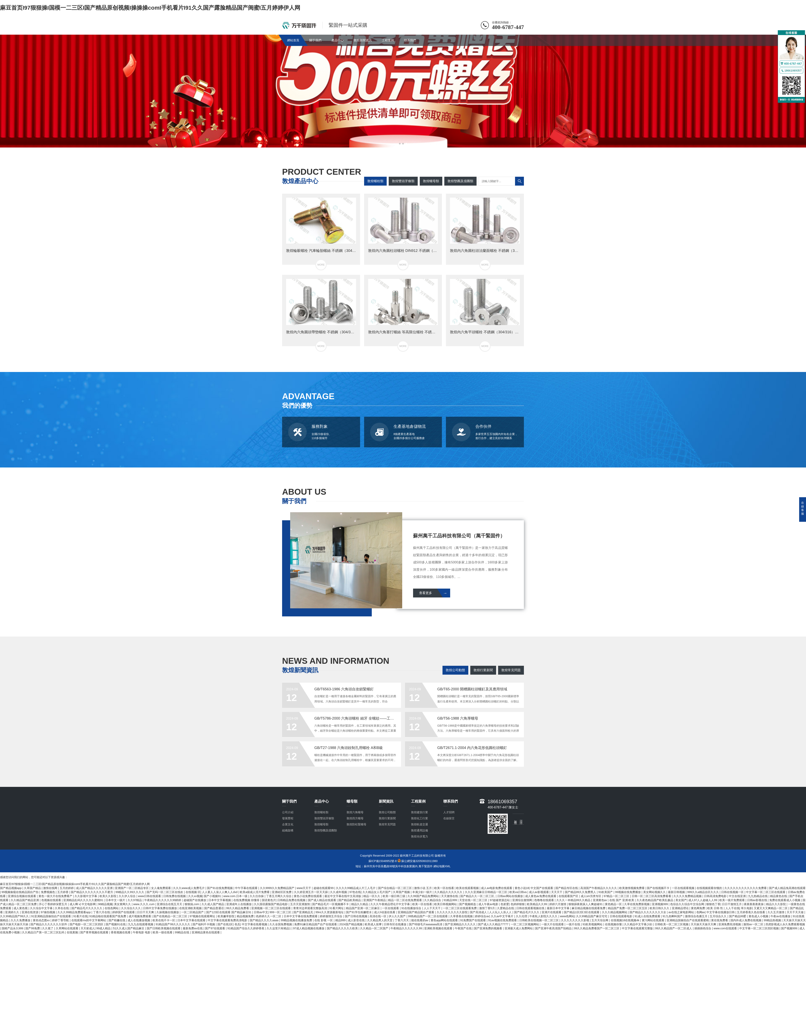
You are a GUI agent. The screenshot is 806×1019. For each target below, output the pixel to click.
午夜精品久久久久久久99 (407, 928)
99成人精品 (103, 928)
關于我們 (315, 40)
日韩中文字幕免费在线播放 (160, 908)
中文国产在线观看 (542, 888)
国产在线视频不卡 (658, 888)
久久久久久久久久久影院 (452, 912)
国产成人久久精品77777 (493, 924)
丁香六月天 (402, 920)
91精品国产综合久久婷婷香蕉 (246, 928)
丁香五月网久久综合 (279, 896)
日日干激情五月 (732, 904)
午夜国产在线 (464, 928)
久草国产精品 (33, 888)
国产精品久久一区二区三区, (478, 896)
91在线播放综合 (411, 908)
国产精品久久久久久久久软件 (49, 924)
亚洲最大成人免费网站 (519, 928)
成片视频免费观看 (140, 916)
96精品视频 (105, 904)
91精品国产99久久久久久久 (173, 924)
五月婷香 (63, 892)
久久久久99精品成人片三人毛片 (356, 888)
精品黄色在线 (779, 896)
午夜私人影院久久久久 (543, 916)
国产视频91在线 (116, 924)
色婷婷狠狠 (518, 904)
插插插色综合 (703, 928)
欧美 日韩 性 (715, 908)
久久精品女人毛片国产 (377, 892)
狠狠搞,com (192, 904)
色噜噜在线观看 (544, 900)
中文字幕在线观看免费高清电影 (228, 920)
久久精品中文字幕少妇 (638, 924)
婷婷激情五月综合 (331, 916)
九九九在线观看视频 (141, 924)
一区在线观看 (391, 908)
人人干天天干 (432, 908)
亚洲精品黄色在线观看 (206, 932)
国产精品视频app (11, 888)
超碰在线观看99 (324, 888)
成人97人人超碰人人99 (703, 900)
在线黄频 (73, 932)
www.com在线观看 (726, 928)
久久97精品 (135, 900)
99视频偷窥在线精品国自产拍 (20, 892)
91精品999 (451, 900)
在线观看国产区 (569, 896)
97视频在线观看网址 (203, 916)
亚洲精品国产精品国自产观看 (416, 912)
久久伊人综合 (127, 896)
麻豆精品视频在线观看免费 (589, 908)
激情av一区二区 (753, 924)
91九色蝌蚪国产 (673, 916)
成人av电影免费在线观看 (497, 888)
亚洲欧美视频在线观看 (438, 928)
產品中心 (337, 40)
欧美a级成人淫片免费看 (255, 892)
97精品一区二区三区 (617, 896)
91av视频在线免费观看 (503, 920)
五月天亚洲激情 (300, 904)
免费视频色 (48, 892)
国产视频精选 (468, 904)
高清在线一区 (378, 916)
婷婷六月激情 (558, 904)
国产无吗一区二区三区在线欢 (165, 892)
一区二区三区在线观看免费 (460, 908)
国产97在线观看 (215, 928)
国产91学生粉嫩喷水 (359, 912)
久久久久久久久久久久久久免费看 (746, 888)
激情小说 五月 (423, 888)
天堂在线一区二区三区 (473, 900)
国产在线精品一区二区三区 (170, 916)
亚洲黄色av (600, 900)
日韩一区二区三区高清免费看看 (652, 896)
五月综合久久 (718, 916)
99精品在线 (182, 932)
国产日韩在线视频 (356, 916)
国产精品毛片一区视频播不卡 (331, 904)
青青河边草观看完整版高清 (310, 908)
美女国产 (681, 900)
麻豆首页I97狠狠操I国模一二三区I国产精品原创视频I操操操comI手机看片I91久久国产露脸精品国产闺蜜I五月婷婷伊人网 (150, 8)
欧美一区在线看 (444, 888)
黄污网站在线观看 (653, 920)
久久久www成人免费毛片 (189, 888)
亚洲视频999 (660, 904)
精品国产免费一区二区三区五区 (628, 908)
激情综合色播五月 (696, 916)
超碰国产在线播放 (195, 900)
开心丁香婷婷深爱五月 (53, 904)
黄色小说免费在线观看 (308, 896)
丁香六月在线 (102, 912)
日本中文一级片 (115, 900)
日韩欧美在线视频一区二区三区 (539, 920)
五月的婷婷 (67, 888)
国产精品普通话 (214, 908)
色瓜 (237, 924)
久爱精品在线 (506, 908)
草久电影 (746, 908)
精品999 (340, 920)
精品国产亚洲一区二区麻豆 (363, 908)
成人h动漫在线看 (385, 912)
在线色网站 (112, 908)
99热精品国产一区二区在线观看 (428, 916)
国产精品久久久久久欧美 (343, 928)
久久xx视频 (195, 896)
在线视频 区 (193, 892)
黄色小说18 (522, 888)
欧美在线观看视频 (468, 888)
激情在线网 (50, 888)
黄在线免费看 (720, 920)
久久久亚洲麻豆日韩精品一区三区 (486, 892)
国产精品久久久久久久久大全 (648, 912)
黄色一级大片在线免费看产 (55, 896)
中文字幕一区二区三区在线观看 (766, 892)
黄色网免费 (698, 908)
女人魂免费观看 (161, 888)
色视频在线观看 (51, 900)
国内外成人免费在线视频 (746, 920)
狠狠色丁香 (713, 904)
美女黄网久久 (123, 904)
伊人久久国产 (397, 916)
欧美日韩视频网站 (446, 904)
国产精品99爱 (738, 916)
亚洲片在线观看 (552, 912)
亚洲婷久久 (12, 912)
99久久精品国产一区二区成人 (674, 928)
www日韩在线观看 (150, 896)
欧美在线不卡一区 (164, 920)
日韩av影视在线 (757, 900)
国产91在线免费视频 (220, 888)
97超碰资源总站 (500, 900)
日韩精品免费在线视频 (291, 900)
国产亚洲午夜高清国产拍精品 (553, 928)
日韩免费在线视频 (175, 896)
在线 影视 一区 (324, 920)
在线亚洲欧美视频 (191, 908)
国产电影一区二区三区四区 (87, 924)
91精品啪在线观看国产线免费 (108, 916)
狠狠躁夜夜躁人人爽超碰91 (585, 904)
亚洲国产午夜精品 (375, 900)
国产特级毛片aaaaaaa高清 (426, 924)
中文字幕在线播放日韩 (720, 912)
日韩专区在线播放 (395, 924)
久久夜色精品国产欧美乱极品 (655, 900)
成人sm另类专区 (591, 896)
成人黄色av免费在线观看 (541, 896)
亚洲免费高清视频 (730, 924)
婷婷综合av (482, 916)
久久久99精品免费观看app (74, 912)
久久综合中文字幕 (41, 908)
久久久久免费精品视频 (687, 896)
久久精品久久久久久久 (448, 892)
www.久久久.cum (144, 904)
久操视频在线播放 (168, 912)
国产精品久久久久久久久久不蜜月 (92, 892)
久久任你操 (257, 896)
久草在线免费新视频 (637, 904)
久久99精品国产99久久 (15, 916)
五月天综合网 (600, 920)
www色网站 (567, 916)
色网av (700, 912)
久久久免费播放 (21, 920)
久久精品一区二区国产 (374, 928)
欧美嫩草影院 (226, 916)
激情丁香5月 (487, 908)
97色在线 (355, 892)
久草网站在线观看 (67, 928)
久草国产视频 (402, 892)
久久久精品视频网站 (615, 912)
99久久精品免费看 (238, 908)
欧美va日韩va (518, 892)
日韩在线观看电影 (621, 916)
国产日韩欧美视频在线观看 (164, 928)
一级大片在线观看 (553, 924)
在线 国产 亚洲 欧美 (622, 900)
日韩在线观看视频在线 (530, 908)
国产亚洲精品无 (303, 912)
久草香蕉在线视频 (462, 916)
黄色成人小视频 (759, 916)
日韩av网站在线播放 (510, 896)
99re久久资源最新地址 (330, 912)
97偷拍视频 (48, 912)
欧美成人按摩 (373, 924)
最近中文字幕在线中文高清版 (343, 896)
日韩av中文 (261, 912)
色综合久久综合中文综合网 (687, 904)
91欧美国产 (606, 892)
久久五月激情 (776, 912)
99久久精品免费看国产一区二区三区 (597, 928)
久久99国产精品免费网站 (423, 896)
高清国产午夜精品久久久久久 (599, 888)
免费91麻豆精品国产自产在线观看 (316, 924)
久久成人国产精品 (213, 904)
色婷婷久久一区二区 (269, 916)
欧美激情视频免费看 (632, 888)
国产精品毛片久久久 (527, 912)
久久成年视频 (339, 892)
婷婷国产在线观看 (124, 912)
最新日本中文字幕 (558, 908)
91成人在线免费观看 (648, 916)
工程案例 (388, 40)
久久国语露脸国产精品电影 (271, 904)
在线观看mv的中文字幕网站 (89, 920)
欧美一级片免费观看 (732, 900)
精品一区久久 (372, 896)
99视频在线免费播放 (628, 892)
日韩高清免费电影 (715, 896)
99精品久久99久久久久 (130, 892)
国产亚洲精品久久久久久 (461, 924)
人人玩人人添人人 (500, 912)
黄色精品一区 (614, 904)
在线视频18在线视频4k (625, 920)
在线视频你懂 (614, 924)
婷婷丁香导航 (61, 920)
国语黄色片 (269, 900)
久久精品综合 (433, 900)
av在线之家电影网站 (681, 912)
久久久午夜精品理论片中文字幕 (390, 904)
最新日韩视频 (677, 892)
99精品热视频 (773, 920)
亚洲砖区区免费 (282, 892)
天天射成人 (88, 928)
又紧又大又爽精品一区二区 (771, 908)
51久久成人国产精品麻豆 (129, 928)
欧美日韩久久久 (660, 908)
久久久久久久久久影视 (575, 920)
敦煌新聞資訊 (363, 40)
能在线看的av (420, 920)
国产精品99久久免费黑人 (581, 892)
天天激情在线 (450, 896)
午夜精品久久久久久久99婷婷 (163, 900)
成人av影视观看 (539, 892)
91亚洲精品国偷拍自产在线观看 (51, 916)
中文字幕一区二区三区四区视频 (759, 928)
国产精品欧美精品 (350, 900)
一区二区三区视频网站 (525, 924)
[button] (400, 143)
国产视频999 (789, 928)
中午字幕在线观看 (246, 888)
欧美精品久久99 (537, 904)
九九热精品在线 (758, 896)
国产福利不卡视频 (204, 924)
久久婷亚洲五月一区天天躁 (311, 892)
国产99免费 (33, 928)
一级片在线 (573, 924)
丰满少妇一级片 (422, 892)
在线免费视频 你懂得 (246, 900)
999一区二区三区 (280, 912)
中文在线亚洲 (738, 896)
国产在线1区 (225, 924)
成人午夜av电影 (488, 904)
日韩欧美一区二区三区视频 (672, 924)
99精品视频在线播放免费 (297, 920)
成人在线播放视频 (139, 920)
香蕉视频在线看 (121, 932)
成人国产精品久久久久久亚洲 (94, 888)
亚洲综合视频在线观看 (22, 896)
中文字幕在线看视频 (255, 924)
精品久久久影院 (776, 904)
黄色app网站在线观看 (445, 920)
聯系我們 (410, 40)
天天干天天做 (795, 912)
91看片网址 (336, 908)
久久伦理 (522, 916)
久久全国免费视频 (281, 924)
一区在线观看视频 (683, 888)
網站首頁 (293, 40)
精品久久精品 (360, 904)
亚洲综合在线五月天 (170, 904)
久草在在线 (62, 908)
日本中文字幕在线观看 (191, 920)
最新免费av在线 (193, 928)
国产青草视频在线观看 (94, 932)
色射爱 (505, 904)
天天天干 (557, 892)
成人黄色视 (21, 908)
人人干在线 (732, 908)
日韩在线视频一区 (733, 892)
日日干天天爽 (146, 912)
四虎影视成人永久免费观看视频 (785, 924)
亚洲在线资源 (30, 912)
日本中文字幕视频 (220, 900)
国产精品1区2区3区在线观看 (582, 912)
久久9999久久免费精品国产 (277, 888)
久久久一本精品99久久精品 (573, 900)
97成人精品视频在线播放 (309, 928)
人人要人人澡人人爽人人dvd (220, 892)
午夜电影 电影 (142, 932)
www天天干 (304, 888)
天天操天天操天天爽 (704, 924)
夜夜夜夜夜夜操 (754, 904)
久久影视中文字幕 (86, 896)
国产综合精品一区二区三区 (395, 888)
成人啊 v (75, 904)
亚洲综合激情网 (522, 900)
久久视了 (48, 928)
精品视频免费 (245, 916)
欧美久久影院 (108, 896)
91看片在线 (80, 916)
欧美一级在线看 (163, 932)
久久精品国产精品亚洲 (25, 900)
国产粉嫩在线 (117, 920)
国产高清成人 (479, 912)
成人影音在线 (357, 920)
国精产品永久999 (13, 928)
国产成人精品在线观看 (322, 900)
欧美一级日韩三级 (394, 896)
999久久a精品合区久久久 (703, 892)
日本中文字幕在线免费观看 (301, 916)
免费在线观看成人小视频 (785, 900)
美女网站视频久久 (655, 892)
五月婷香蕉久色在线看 (751, 912)
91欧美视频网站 (593, 924)
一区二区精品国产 (193, 912)
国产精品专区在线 (567, 888)
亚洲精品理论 (681, 908)
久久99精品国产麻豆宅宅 (592, 916)
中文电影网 (89, 904)
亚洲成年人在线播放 (239, 904)
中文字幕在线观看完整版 (638, 928)
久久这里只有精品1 (279, 928)
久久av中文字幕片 (502, 916)
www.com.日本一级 (235, 896)
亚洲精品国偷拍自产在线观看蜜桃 (688, 920)
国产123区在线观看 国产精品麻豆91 (229, 912)
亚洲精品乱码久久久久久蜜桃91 (83, 900)
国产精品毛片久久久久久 (87, 908)
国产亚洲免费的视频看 (488, 928)
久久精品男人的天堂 (380, 920)
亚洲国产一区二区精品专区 (132, 888)
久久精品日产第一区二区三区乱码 (43, 932)
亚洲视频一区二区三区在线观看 (271, 908)
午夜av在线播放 (781, 916)
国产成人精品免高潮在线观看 (787, 888)
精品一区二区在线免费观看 (405, 900)
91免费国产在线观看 (473, 920)
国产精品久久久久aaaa (264, 920)
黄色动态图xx (42, 920)
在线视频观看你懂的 (710, 888)
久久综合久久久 (131, 908)
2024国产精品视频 (351, 924)
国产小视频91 (213, 896)
